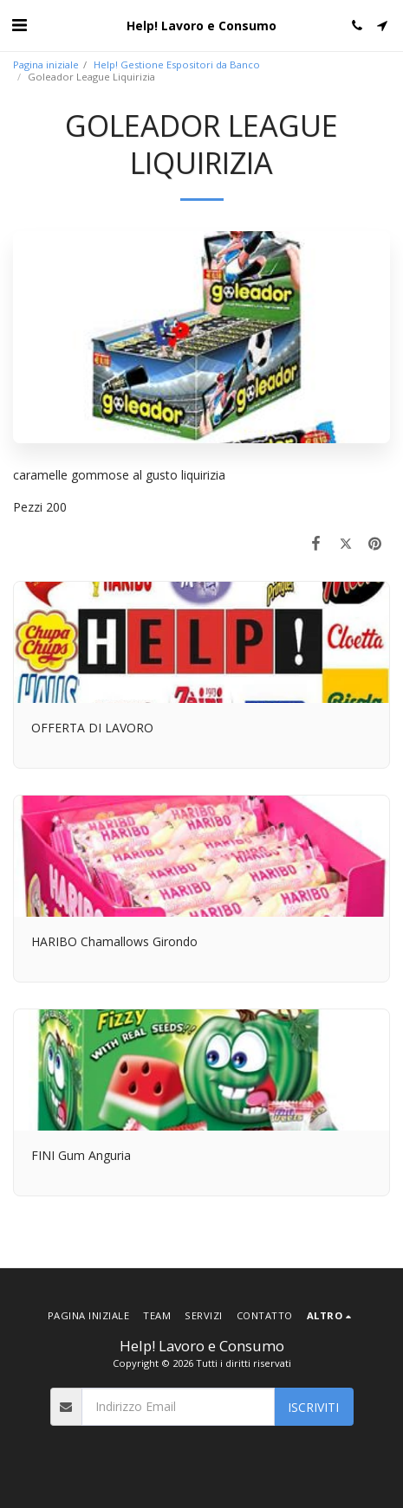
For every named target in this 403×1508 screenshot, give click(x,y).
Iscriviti (313, 1407)
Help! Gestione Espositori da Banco (177, 64)
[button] (19, 24)
